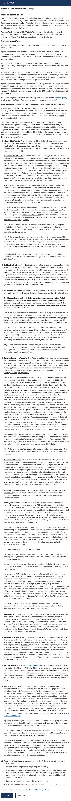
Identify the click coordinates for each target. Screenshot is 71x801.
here (12, 59)
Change (31, 9)
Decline (21, 795)
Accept (6, 795)
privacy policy (61, 98)
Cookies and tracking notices (37, 790)
